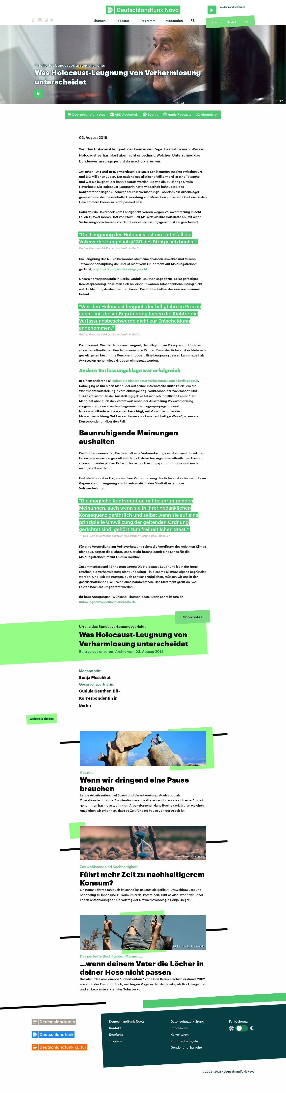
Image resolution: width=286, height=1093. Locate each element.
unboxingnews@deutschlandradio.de (107, 602)
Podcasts (122, 20)
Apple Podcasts (177, 114)
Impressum (179, 1028)
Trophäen (116, 1041)
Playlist (231, 22)
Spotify (150, 114)
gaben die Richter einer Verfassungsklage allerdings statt (155, 380)
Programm (147, 20)
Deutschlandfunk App (86, 114)
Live (214, 22)
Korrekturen (180, 1034)
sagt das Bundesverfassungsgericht (120, 269)
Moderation (174, 20)
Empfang (116, 1034)
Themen (99, 20)
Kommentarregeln (184, 1041)
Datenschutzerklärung (187, 1021)
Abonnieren (207, 114)
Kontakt (115, 1028)
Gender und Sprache (186, 1047)
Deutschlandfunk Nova (126, 1021)
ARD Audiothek (124, 114)
